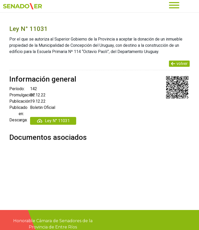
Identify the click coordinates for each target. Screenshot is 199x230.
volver (179, 63)
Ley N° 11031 (53, 121)
